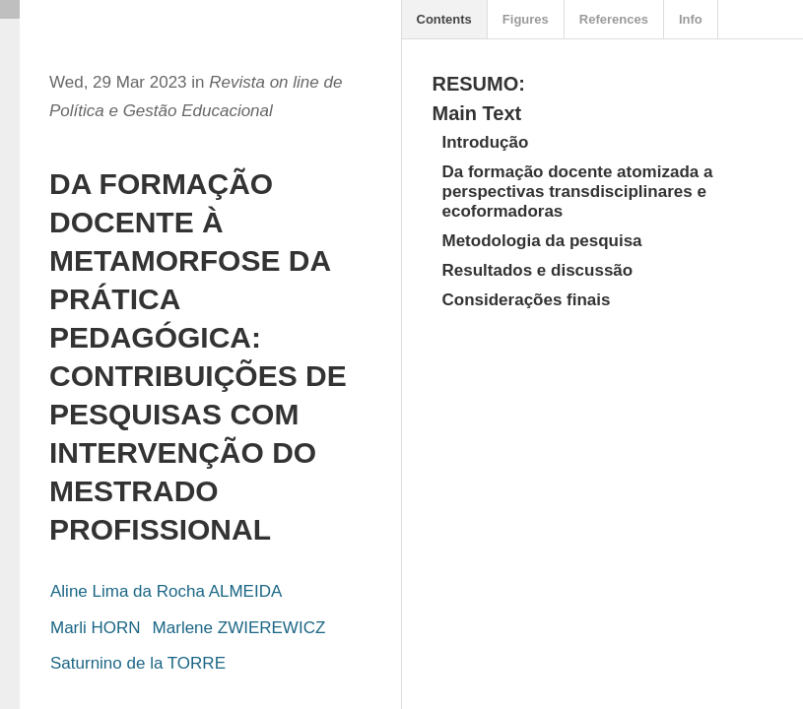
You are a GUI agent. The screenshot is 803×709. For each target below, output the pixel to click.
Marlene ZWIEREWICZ (239, 627)
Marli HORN (95, 627)
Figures (525, 19)
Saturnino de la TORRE (138, 663)
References (613, 19)
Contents (444, 19)
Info (691, 19)
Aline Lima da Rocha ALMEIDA (166, 591)
